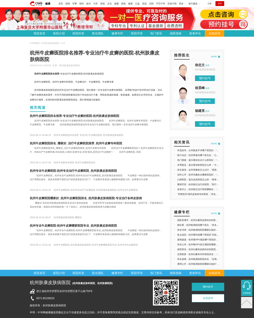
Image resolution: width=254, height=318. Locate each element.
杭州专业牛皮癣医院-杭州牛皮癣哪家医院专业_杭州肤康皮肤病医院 (73, 225)
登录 (220, 3)
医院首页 (39, 33)
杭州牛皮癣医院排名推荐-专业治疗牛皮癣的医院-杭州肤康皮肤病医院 (74, 116)
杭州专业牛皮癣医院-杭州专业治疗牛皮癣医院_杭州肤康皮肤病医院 (73, 170)
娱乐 (88, 3)
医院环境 (137, 33)
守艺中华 (160, 3)
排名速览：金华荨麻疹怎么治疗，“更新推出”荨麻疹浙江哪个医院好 (210, 169)
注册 (209, 3)
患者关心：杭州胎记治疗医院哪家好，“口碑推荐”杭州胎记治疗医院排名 (213, 189)
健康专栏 (117, 33)
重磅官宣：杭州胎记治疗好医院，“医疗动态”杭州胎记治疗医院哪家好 (212, 184)
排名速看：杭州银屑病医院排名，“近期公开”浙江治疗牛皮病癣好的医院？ (214, 259)
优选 (144, 3)
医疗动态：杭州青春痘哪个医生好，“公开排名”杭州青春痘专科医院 (210, 155)
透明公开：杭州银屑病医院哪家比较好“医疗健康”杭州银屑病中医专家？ (213, 264)
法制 (151, 3)
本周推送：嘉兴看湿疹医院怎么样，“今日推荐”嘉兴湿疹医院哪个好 (210, 165)
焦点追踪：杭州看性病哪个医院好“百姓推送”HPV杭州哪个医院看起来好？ (214, 234)
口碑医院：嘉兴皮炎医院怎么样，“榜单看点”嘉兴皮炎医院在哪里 (209, 179)
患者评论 (195, 33)
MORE (214, 57)
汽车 (95, 3)
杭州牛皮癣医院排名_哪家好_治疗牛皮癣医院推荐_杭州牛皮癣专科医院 (76, 143)
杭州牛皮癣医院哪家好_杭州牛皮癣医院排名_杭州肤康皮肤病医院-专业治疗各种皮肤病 (86, 198)
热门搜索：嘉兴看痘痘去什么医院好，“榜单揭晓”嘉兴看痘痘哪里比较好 (213, 160)
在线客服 (247, 293)
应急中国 (172, 3)
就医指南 (175, 33)
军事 (74, 3)
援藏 (116, 3)
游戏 (102, 3)
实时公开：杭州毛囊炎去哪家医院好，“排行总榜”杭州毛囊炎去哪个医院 (213, 174)
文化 (109, 3)
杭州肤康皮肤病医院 (69, 65)
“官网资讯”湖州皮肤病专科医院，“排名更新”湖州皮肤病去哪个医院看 (211, 194)
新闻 (67, 3)
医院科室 (78, 33)
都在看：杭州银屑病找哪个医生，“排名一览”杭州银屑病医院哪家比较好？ (214, 225)
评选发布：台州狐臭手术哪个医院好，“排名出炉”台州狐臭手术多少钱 (212, 150)
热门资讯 (156, 33)
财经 (81, 3)
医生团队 (98, 33)
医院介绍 (59, 33)
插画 (123, 3)
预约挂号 (205, 78)
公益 (137, 3)
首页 (60, 3)
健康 (47, 3)
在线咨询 (214, 33)
